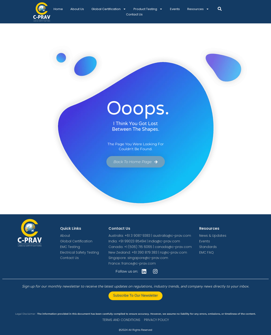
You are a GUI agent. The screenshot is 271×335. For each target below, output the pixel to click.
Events (175, 9)
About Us (77, 9)
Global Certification (108, 9)
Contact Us (134, 14)
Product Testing (148, 9)
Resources (198, 9)
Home (58, 9)
